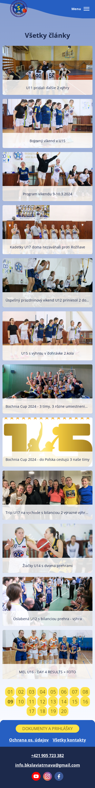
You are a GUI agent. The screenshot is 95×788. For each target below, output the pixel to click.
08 (85, 691)
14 (64, 701)
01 (10, 691)
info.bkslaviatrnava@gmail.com (47, 765)
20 (64, 711)
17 (31, 711)
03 (31, 691)
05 (53, 691)
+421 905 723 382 (47, 755)
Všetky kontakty (69, 740)
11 (31, 701)
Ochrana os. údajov (29, 740)
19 (53, 711)
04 (42, 691)
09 (10, 701)
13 (53, 701)
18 (42, 711)
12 (42, 701)
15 (75, 701)
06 (64, 691)
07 (75, 691)
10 (21, 701)
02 (21, 691)
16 (85, 701)
